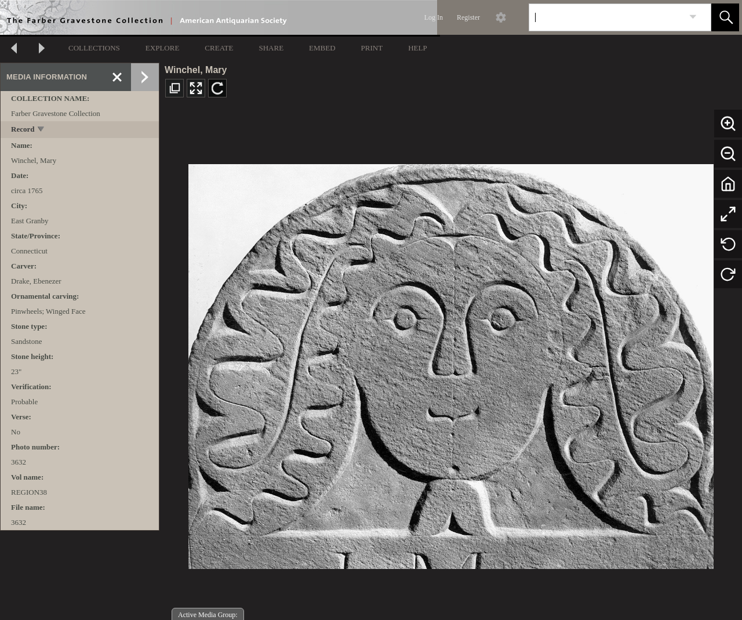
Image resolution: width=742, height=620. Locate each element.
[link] (693, 17)
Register (468, 17)
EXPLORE (163, 47)
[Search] (606, 17)
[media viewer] (450, 363)
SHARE (271, 47)
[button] (725, 17)
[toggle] (41, 130)
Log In (433, 17)
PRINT (372, 47)
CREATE (219, 47)
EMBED (322, 47)
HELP (417, 47)
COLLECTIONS (94, 47)
